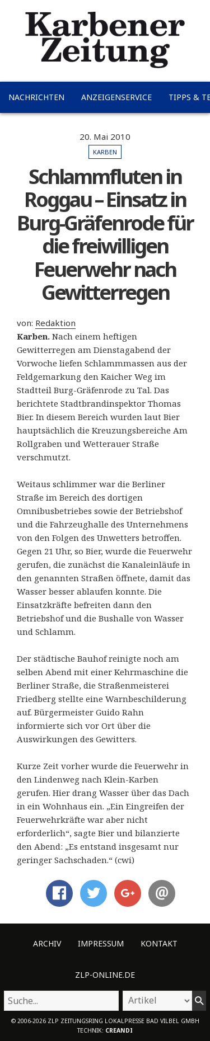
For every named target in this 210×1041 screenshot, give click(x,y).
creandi (119, 1030)
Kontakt (159, 943)
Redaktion (55, 322)
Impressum (101, 943)
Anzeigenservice (116, 97)
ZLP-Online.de (105, 974)
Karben (105, 152)
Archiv (47, 943)
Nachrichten (36, 97)
